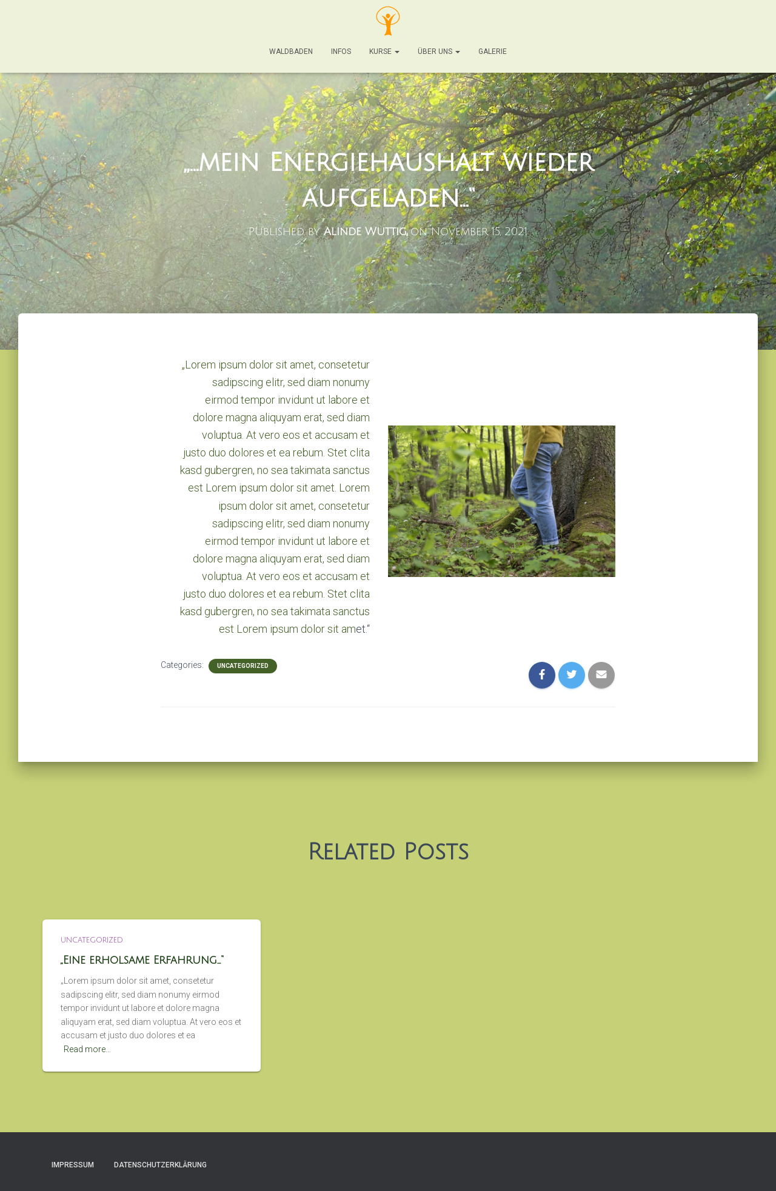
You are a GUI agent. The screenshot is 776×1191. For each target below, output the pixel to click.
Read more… (87, 1049)
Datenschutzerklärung (160, 1165)
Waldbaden (291, 51)
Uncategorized (243, 665)
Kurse (384, 51)
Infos (341, 51)
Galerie (492, 51)
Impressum (73, 1165)
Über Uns (439, 51)
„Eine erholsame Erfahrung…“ (142, 960)
